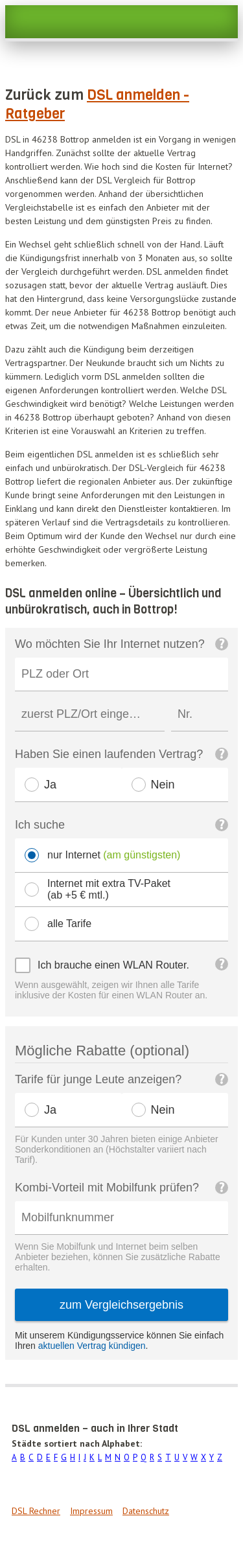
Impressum (91, 1511)
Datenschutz (145, 1511)
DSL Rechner (36, 1511)
